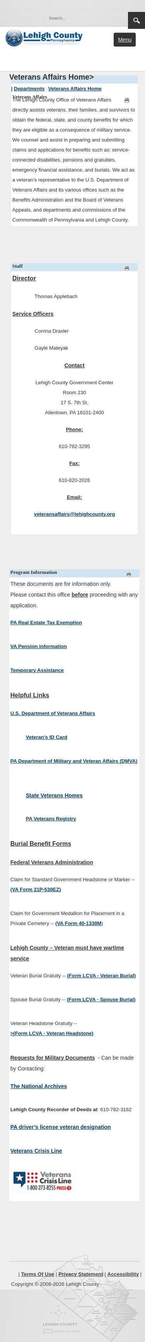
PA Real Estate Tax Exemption (46, 622)
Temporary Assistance (37, 670)
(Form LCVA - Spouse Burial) (101, 999)
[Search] (78, 18)
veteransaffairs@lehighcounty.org (74, 514)
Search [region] (136, 20)
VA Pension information (38, 646)
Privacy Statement (80, 1274)
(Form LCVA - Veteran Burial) (101, 976)
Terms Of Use (38, 1274)
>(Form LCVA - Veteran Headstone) (52, 1033)
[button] (105, 18)
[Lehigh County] (44, 37)
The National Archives (38, 1086)
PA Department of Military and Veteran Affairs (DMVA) (74, 761)
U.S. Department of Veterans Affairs (52, 713)
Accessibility (123, 1274)
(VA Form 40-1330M (78, 923)
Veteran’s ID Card (46, 737)
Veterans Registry (55, 819)
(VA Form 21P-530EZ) (35, 889)
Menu (124, 40)
